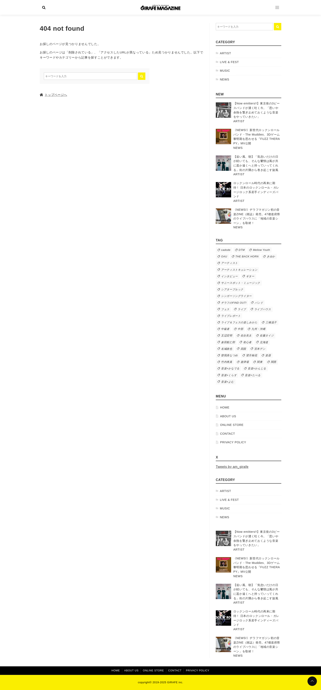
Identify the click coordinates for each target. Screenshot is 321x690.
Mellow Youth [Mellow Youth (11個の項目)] (261, 249)
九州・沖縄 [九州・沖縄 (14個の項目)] (258, 328)
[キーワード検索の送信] (141, 76)
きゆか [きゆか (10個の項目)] (271, 256)
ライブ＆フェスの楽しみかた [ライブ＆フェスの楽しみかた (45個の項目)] (239, 322)
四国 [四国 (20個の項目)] (243, 348)
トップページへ (53, 94)
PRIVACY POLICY (233, 442)
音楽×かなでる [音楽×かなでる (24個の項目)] (230, 368)
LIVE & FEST (229, 62)
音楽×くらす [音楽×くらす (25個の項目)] (229, 375)
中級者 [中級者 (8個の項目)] (225, 328)
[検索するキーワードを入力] (90, 76)
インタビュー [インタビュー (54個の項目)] (229, 276)
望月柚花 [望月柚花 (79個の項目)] (251, 355)
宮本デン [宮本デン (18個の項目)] (260, 348)
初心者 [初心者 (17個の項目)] (247, 342)
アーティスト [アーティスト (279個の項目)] (229, 263)
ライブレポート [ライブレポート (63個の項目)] (231, 315)
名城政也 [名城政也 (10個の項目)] (226, 348)
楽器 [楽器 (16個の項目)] (268, 355)
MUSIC (225, 70)
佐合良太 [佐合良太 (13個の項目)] (246, 335)
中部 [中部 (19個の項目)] (240, 328)
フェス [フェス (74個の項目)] (225, 309)
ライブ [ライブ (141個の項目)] (242, 309)
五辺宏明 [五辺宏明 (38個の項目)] (226, 335)
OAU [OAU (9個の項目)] (224, 256)
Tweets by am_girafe (232, 466)
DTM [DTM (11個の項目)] (242, 249)
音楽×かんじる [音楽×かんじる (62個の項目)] (257, 368)
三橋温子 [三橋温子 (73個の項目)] (271, 322)
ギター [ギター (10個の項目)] (250, 276)
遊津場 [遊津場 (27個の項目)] (245, 361)
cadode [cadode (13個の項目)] (226, 249)
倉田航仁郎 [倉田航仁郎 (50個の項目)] (228, 342)
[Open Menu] (277, 7)
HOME (224, 407)
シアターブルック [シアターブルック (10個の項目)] (232, 289)
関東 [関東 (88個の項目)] (259, 361)
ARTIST (225, 53)
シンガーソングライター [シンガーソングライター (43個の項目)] (236, 295)
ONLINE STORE (232, 424)
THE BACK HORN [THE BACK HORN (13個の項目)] (247, 256)
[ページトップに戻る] (312, 681)
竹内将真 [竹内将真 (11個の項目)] (226, 361)
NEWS (224, 79)
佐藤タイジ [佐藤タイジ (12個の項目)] (267, 335)
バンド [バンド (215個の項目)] (259, 302)
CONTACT (227, 433)
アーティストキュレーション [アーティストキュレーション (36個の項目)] (239, 269)
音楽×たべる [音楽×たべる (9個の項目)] (252, 375)
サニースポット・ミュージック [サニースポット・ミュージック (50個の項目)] (240, 282)
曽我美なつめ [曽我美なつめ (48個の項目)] (229, 355)
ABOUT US (228, 416)
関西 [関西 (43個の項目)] (273, 361)
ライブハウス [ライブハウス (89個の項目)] (262, 309)
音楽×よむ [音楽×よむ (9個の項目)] (227, 381)
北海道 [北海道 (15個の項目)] (264, 342)
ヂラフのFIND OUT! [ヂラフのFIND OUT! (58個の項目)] (233, 302)
